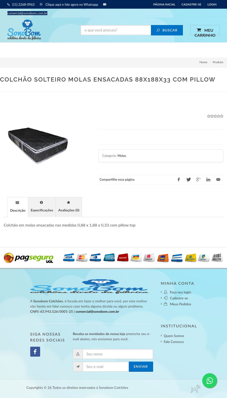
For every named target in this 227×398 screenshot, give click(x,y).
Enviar (141, 366)
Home (203, 62)
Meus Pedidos (177, 304)
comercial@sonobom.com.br (97, 311)
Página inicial (164, 4)
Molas (121, 156)
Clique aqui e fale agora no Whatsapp (70, 4)
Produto (218, 62)
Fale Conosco (174, 342)
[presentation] (18, 207)
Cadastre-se (191, 4)
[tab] (17, 207)
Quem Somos (174, 336)
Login (212, 4)
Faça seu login (177, 292)
